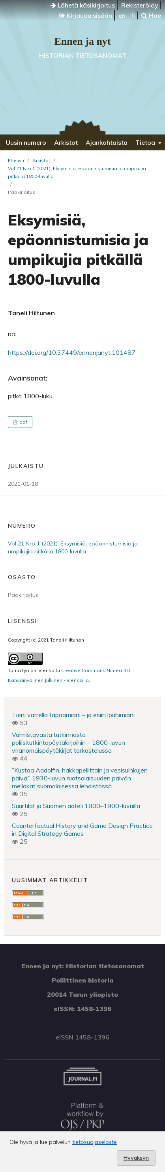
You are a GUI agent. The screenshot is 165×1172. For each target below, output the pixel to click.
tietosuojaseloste (94, 1141)
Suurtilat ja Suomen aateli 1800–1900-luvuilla (76, 806)
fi (133, 15)
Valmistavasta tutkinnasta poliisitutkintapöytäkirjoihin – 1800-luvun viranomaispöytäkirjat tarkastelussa (68, 742)
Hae (151, 15)
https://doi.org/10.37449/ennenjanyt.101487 (71, 352)
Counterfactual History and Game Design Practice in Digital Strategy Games (82, 829)
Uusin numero (26, 142)
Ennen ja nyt (82, 41)
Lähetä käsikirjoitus (83, 5)
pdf (22, 422)
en (122, 15)
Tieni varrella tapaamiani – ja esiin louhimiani (73, 715)
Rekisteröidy (139, 5)
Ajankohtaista (107, 142)
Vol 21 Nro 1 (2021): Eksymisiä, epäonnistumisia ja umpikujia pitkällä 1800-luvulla (77, 172)
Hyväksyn (136, 1157)
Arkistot (66, 142)
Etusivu (16, 160)
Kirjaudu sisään (85, 15)
